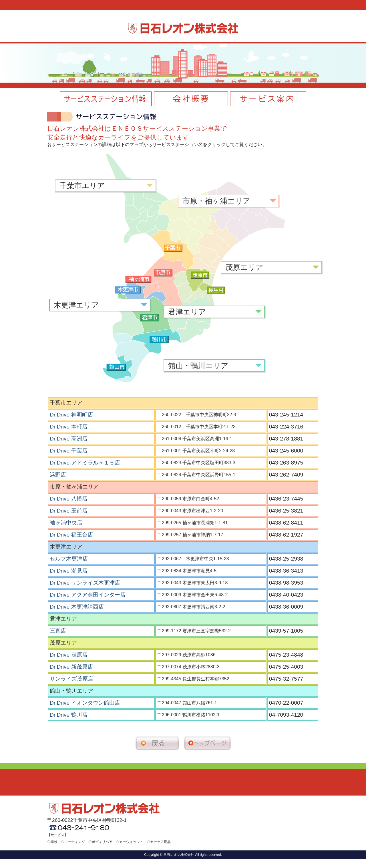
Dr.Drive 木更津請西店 (77, 607)
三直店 (58, 631)
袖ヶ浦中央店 (66, 523)
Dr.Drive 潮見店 (68, 571)
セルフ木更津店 (69, 559)
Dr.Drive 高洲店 (68, 439)
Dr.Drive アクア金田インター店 (88, 595)
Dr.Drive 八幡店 (68, 499)
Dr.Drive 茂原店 (68, 655)
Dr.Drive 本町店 (68, 427)
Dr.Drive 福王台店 (71, 535)
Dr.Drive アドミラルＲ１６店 (85, 463)
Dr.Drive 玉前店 (68, 511)
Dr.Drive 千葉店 (68, 451)
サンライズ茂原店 (71, 679)
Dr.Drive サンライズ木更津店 (85, 583)
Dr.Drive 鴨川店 (68, 715)
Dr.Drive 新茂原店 (71, 667)
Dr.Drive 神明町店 (71, 415)
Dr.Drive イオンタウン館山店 (85, 703)
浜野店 (58, 475)
